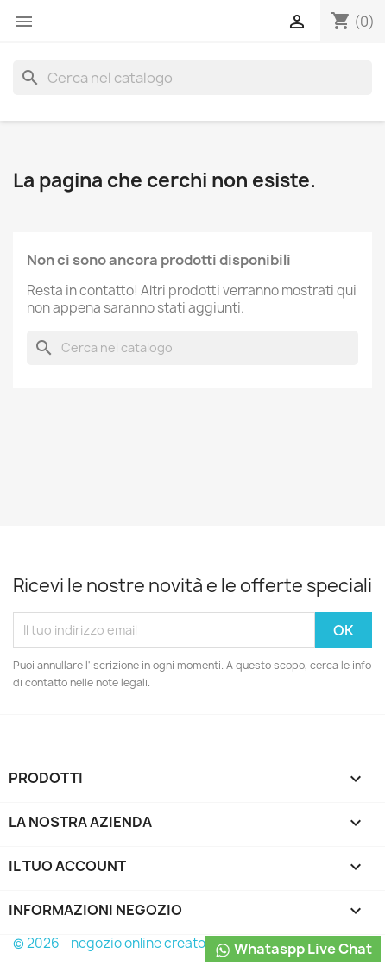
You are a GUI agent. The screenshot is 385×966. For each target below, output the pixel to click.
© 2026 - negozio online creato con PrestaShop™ (166, 943)
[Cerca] (192, 77)
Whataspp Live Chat (293, 949)
